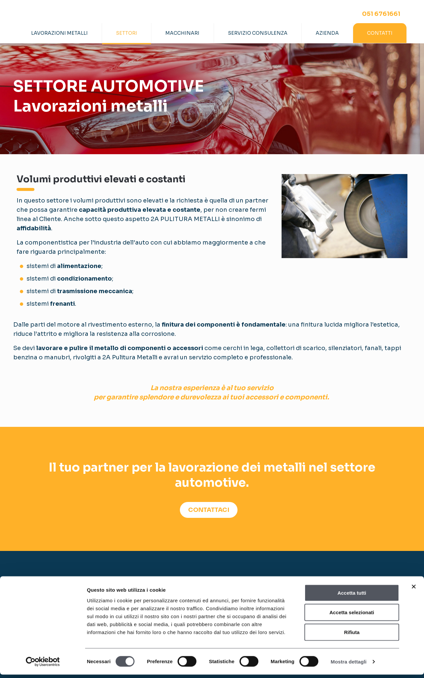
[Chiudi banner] (413, 590)
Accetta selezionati (351, 616)
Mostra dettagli (348, 665)
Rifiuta (352, 635)
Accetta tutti (352, 596)
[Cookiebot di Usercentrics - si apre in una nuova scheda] (43, 665)
